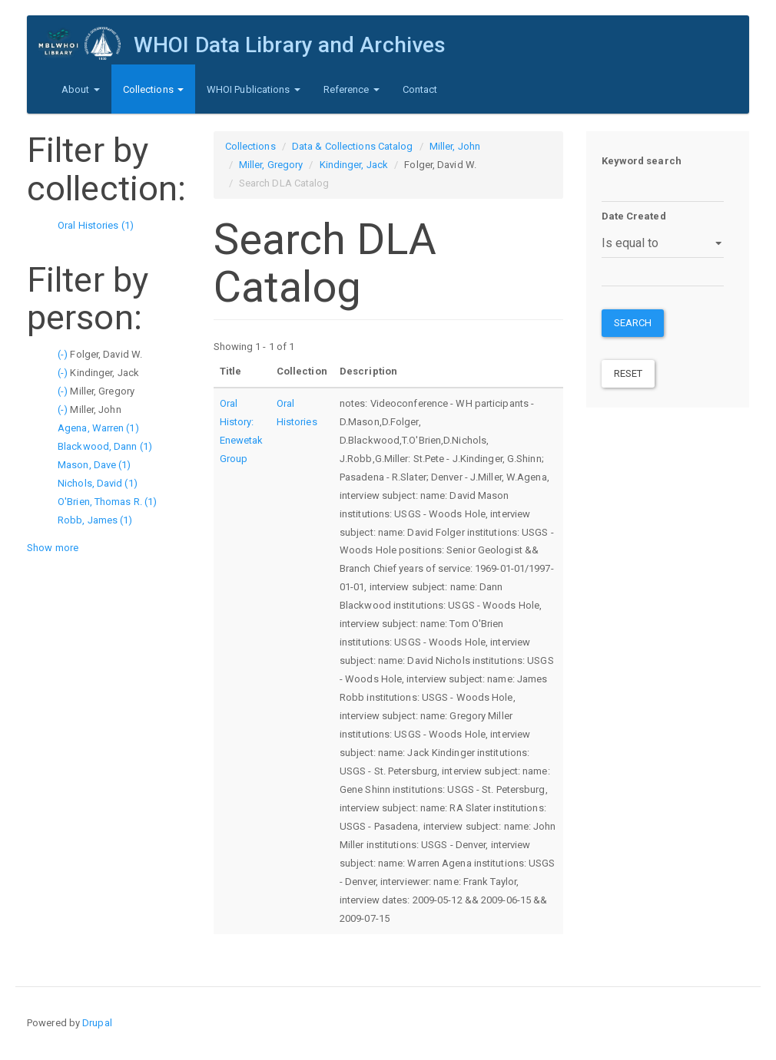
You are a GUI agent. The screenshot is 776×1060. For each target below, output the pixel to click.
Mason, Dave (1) (94, 465)
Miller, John (454, 146)
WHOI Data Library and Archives (290, 45)
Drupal (97, 1023)
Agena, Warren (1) (98, 428)
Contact (420, 89)
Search (633, 323)
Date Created (634, 216)
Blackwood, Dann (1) (105, 446)
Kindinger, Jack (354, 164)
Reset (628, 373)
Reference (351, 89)
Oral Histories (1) (96, 225)
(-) (64, 354)
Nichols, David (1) (98, 483)
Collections (153, 89)
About (80, 89)
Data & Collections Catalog (352, 146)
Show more (52, 547)
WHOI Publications (253, 89)
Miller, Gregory (271, 164)
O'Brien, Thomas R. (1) (107, 501)
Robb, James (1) (95, 520)
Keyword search (641, 161)
